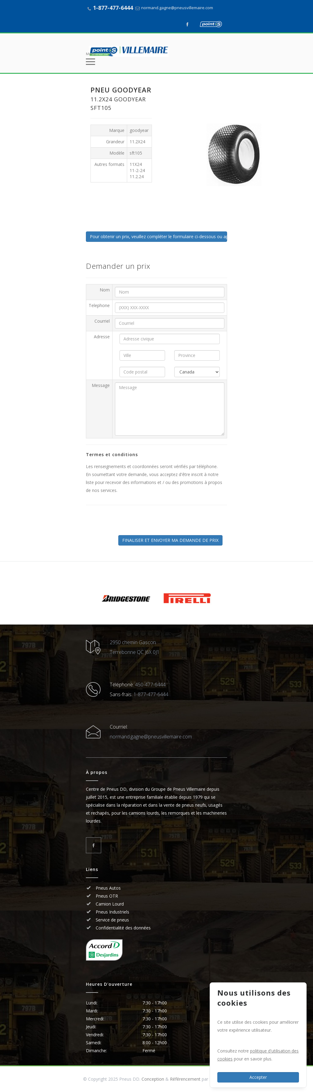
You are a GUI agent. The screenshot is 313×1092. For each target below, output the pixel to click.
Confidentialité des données (122, 928)
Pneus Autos (108, 888)
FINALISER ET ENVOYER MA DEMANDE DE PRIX (170, 540)
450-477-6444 (150, 684)
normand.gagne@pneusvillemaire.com (177, 7)
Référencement (185, 1079)
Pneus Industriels (111, 912)
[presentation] (136, 523)
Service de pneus (111, 920)
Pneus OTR (106, 896)
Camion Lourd (109, 904)
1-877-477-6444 (113, 7)
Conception (153, 1079)
